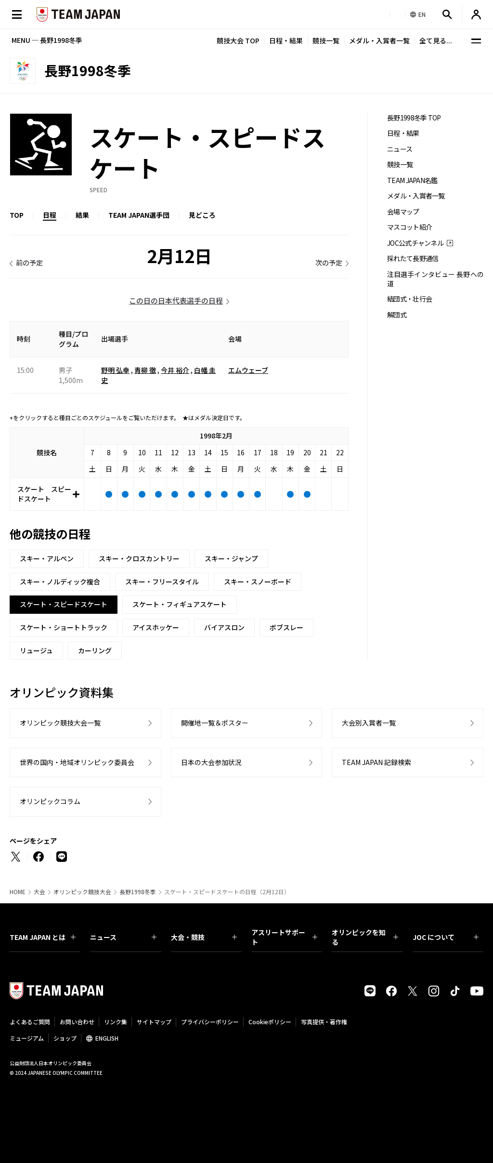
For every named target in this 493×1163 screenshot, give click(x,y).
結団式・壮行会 (409, 299)
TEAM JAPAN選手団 (138, 215)
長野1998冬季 (137, 892)
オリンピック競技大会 (82, 892)
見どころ (202, 215)
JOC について (446, 937)
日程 (49, 215)
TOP (17, 215)
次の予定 (328, 262)
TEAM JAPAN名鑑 (412, 180)
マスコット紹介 (409, 227)
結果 (82, 215)
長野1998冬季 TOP (414, 117)
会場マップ (403, 211)
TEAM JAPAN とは (43, 937)
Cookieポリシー (269, 1022)
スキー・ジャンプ (231, 558)
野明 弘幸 (115, 370)
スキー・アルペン (47, 558)
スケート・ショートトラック (63, 627)
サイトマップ (154, 1022)
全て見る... (435, 40)
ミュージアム (27, 1038)
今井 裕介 (175, 370)
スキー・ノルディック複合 (60, 581)
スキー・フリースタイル (162, 581)
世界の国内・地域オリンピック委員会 (77, 762)
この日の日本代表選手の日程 (176, 300)
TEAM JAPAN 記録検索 (376, 762)
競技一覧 (325, 40)
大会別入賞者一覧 (369, 722)
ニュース (399, 149)
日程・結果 (286, 40)
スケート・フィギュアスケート (179, 604)
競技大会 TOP (238, 40)
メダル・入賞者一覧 (379, 40)
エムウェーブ (248, 370)
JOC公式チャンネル (415, 243)
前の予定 (29, 262)
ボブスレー (286, 627)
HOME (18, 892)
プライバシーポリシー (210, 1022)
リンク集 (115, 1022)
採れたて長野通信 (412, 258)
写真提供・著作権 (324, 1022)
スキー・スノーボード (257, 581)
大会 (39, 892)
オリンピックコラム (50, 801)
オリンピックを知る (365, 937)
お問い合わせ (77, 1022)
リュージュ (36, 650)
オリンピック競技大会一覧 (60, 722)
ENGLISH (106, 1038)
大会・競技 (204, 937)
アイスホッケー (155, 627)
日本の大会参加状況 (211, 762)
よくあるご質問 (30, 1022)
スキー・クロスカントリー (139, 558)
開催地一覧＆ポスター (214, 722)
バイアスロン (224, 627)
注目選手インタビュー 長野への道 (435, 279)
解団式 (396, 314)
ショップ (65, 1038)
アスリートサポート (284, 937)
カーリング (95, 650)
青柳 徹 (145, 370)
